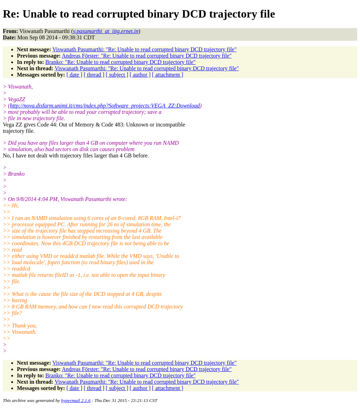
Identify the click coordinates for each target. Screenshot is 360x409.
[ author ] (140, 75)
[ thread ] (94, 75)
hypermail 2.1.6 (76, 400)
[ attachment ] (167, 75)
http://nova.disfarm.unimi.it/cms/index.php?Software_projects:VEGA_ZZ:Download (105, 106)
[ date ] (74, 75)
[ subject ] (117, 75)
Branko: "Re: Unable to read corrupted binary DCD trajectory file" (120, 62)
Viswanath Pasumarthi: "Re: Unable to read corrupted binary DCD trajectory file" (144, 49)
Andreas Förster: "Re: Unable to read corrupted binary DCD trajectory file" (147, 56)
